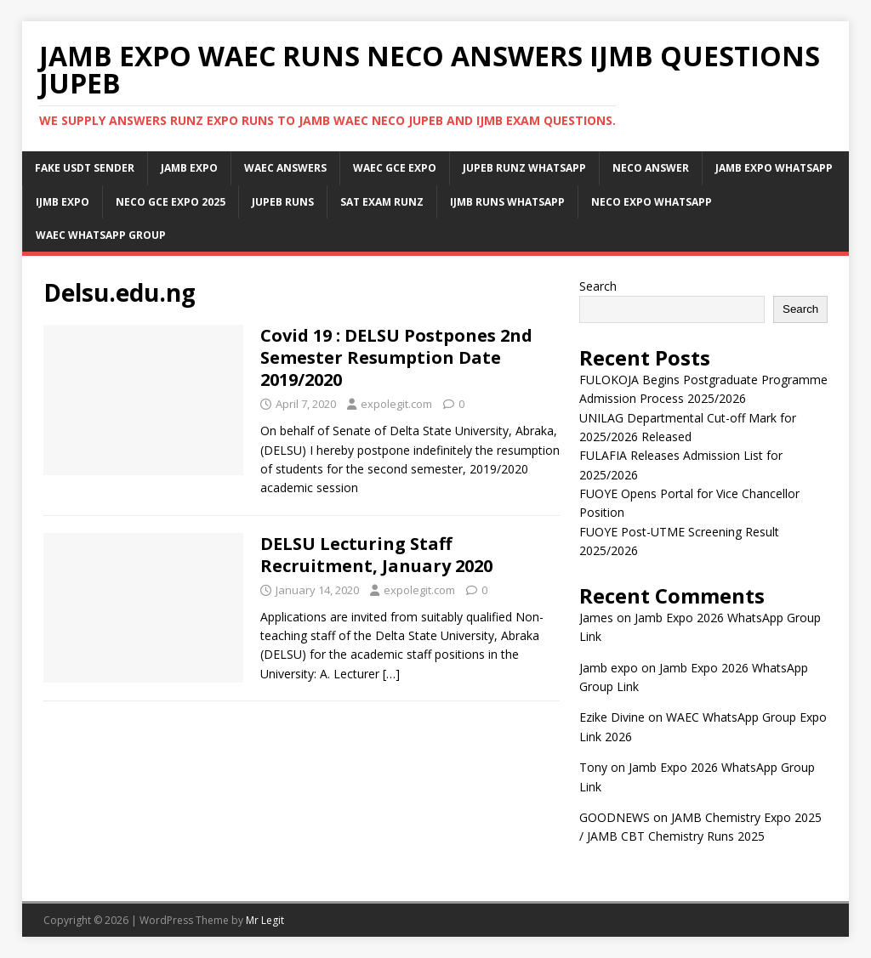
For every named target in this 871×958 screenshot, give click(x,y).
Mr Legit (265, 920)
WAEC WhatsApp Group (101, 235)
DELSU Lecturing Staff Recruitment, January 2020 (376, 554)
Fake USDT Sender (84, 168)
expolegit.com (396, 403)
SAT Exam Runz (382, 202)
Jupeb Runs (283, 202)
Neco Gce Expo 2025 (170, 202)
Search (598, 286)
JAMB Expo (189, 168)
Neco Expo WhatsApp (651, 202)
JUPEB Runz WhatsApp (524, 168)
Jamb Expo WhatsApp (774, 168)
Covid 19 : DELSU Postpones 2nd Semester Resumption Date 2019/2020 (396, 357)
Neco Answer (650, 168)
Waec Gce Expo (394, 168)
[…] (391, 674)
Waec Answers (285, 168)
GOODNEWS (614, 817)
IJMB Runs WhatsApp (507, 202)
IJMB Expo (62, 202)
